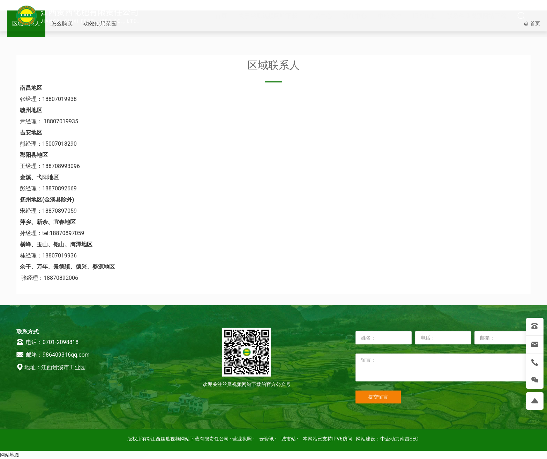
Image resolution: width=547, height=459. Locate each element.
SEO (414, 439)
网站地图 (10, 455)
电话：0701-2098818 (47, 342)
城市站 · (290, 439)
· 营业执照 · (242, 439)
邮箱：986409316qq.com (53, 354)
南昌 (405, 439)
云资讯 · (268, 439)
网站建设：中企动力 (378, 439)
